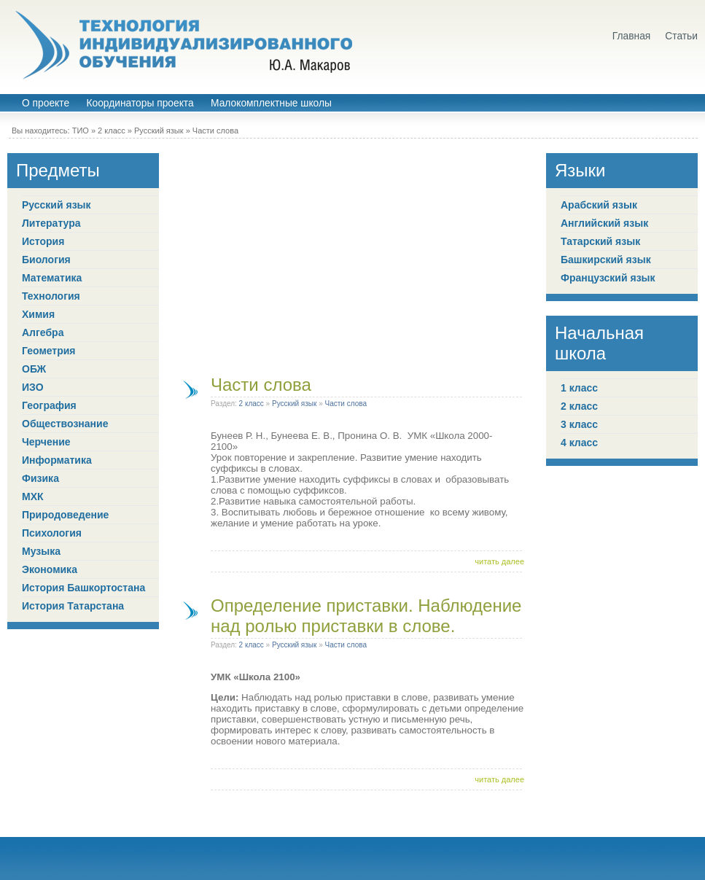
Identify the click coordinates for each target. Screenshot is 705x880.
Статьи (681, 36)
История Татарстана (73, 606)
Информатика (57, 460)
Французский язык (608, 278)
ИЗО (33, 387)
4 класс (579, 442)
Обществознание (65, 423)
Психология (52, 533)
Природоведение (65, 515)
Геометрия (49, 351)
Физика (40, 478)
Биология (46, 259)
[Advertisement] (352, 255)
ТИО (80, 130)
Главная (631, 36)
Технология (51, 296)
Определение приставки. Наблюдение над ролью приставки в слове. (366, 616)
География (49, 405)
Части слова (215, 130)
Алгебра (42, 332)
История (43, 241)
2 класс (111, 130)
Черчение (46, 442)
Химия (38, 314)
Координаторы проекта (139, 103)
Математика (52, 278)
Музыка (41, 551)
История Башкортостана (83, 587)
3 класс (579, 424)
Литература (51, 223)
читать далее (499, 561)
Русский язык (159, 130)
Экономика (49, 569)
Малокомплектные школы (271, 103)
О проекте (45, 103)
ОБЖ (34, 369)
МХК (33, 496)
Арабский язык (599, 205)
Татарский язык (600, 241)
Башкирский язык (606, 259)
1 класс (579, 388)
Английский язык (604, 223)
